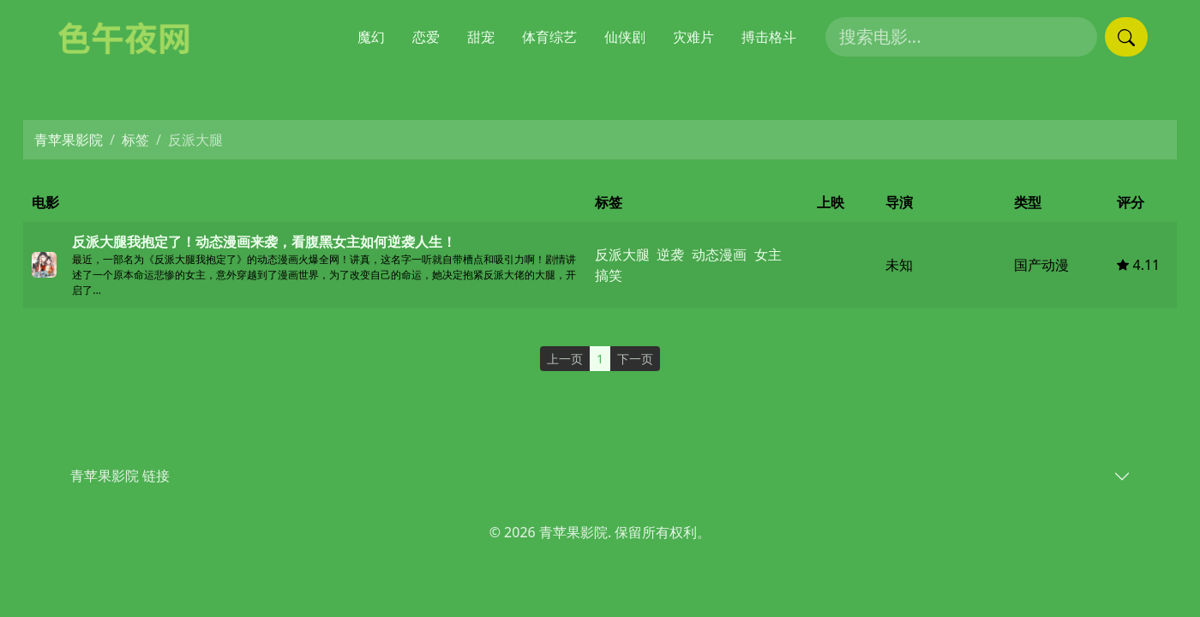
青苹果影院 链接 (120, 475)
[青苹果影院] (132, 36)
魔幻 (371, 36)
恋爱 (426, 36)
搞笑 (608, 275)
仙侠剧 (624, 36)
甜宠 (481, 36)
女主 (768, 254)
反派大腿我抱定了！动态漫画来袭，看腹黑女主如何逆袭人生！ (264, 241)
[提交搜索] (1126, 37)
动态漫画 (719, 254)
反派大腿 (622, 254)
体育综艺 (549, 36)
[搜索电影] (961, 37)
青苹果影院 (68, 139)
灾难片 (693, 36)
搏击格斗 (768, 36)
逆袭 (670, 254)
